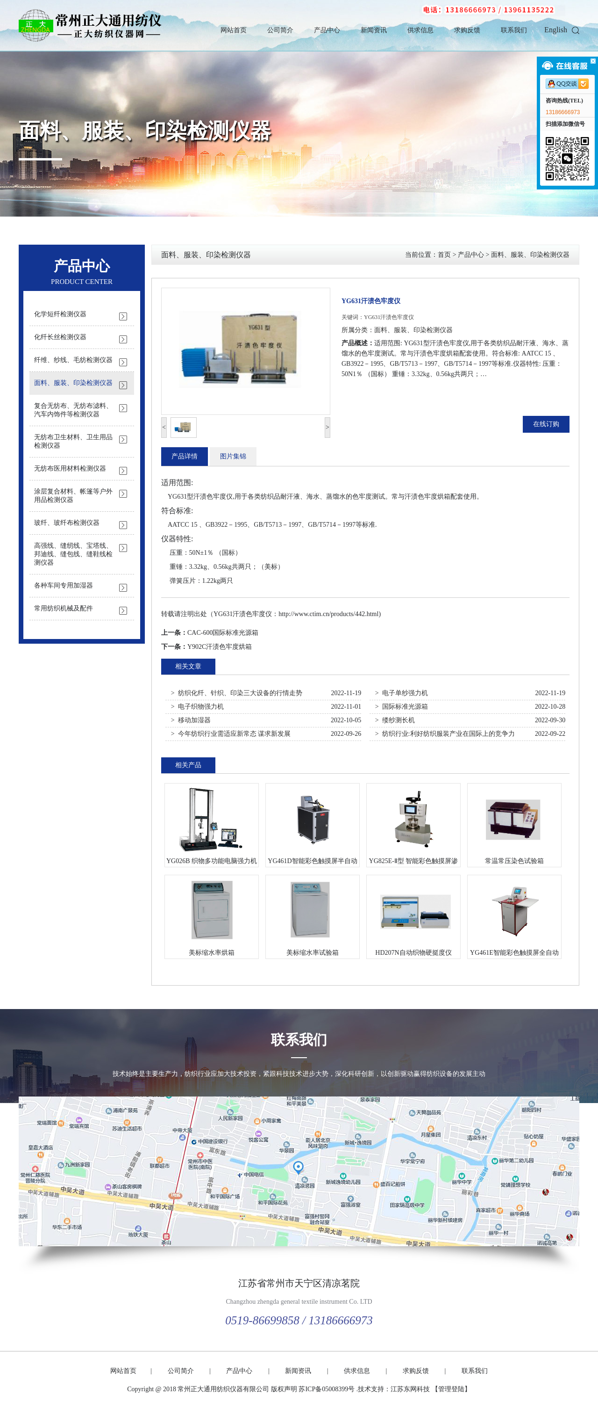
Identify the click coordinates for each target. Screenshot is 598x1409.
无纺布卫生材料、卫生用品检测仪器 (73, 441)
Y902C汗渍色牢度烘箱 (219, 646)
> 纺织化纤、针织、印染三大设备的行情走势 (236, 693)
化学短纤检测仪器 (60, 314)
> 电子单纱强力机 (401, 693)
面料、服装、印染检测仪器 (145, 131)
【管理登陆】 (451, 1389)
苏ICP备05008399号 (327, 1389)
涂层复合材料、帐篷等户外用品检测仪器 (73, 495)
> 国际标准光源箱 (401, 706)
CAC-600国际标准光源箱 (222, 632)
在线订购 (546, 424)
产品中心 (327, 30)
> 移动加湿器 (191, 720)
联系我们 (514, 30)
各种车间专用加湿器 (63, 585)
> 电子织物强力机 (197, 706)
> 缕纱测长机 (395, 720)
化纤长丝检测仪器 (60, 337)
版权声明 (284, 1389)
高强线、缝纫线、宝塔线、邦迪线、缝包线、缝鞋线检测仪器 (73, 554)
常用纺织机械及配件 (63, 608)
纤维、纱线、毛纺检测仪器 (73, 359)
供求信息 (420, 30)
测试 (378, 496)
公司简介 (280, 30)
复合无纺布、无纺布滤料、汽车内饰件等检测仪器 (73, 410)
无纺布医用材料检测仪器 (70, 468)
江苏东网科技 (410, 1389)
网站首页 (234, 30)
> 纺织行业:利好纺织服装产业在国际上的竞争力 (445, 733)
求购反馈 (467, 30)
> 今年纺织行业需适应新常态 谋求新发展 (231, 733)
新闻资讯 (374, 30)
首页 (444, 254)
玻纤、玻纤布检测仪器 (67, 522)
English (555, 30)
